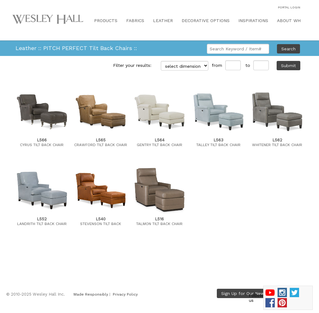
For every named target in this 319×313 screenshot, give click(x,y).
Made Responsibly (91, 294)
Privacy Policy (125, 294)
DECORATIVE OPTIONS (206, 20)
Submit (288, 65)
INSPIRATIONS (253, 20)
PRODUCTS (105, 20)
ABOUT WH (289, 20)
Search (288, 48)
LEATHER (163, 20)
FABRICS (135, 20)
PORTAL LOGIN (289, 7)
